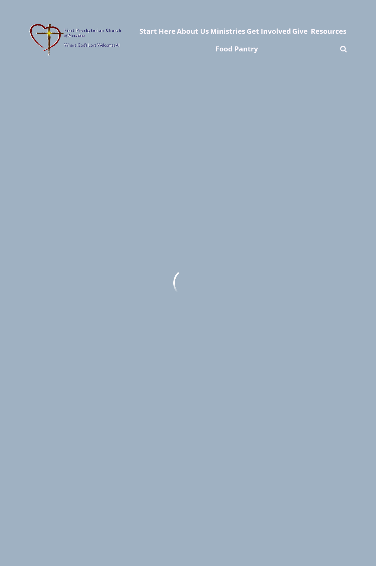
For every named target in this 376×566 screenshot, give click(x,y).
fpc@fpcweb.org (47, 478)
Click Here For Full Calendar (92, 193)
